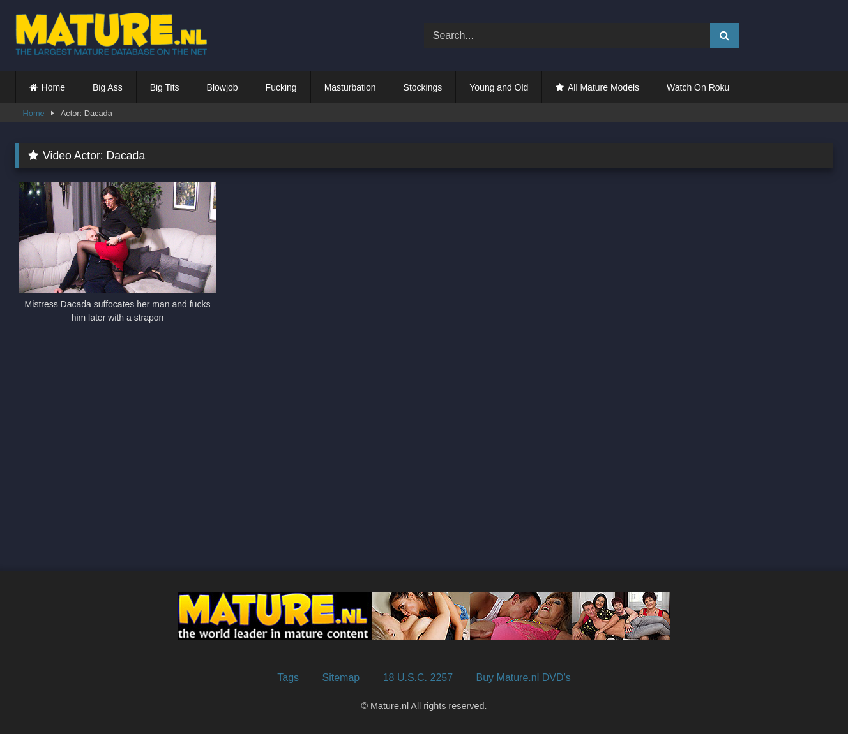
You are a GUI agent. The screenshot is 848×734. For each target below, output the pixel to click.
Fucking (281, 87)
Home (53, 87)
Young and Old (498, 87)
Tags (288, 677)
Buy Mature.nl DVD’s (523, 677)
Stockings (423, 87)
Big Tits (164, 87)
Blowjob (222, 87)
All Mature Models (603, 87)
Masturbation (350, 87)
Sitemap (341, 677)
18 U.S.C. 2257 (418, 677)
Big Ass (108, 87)
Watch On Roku (698, 87)
